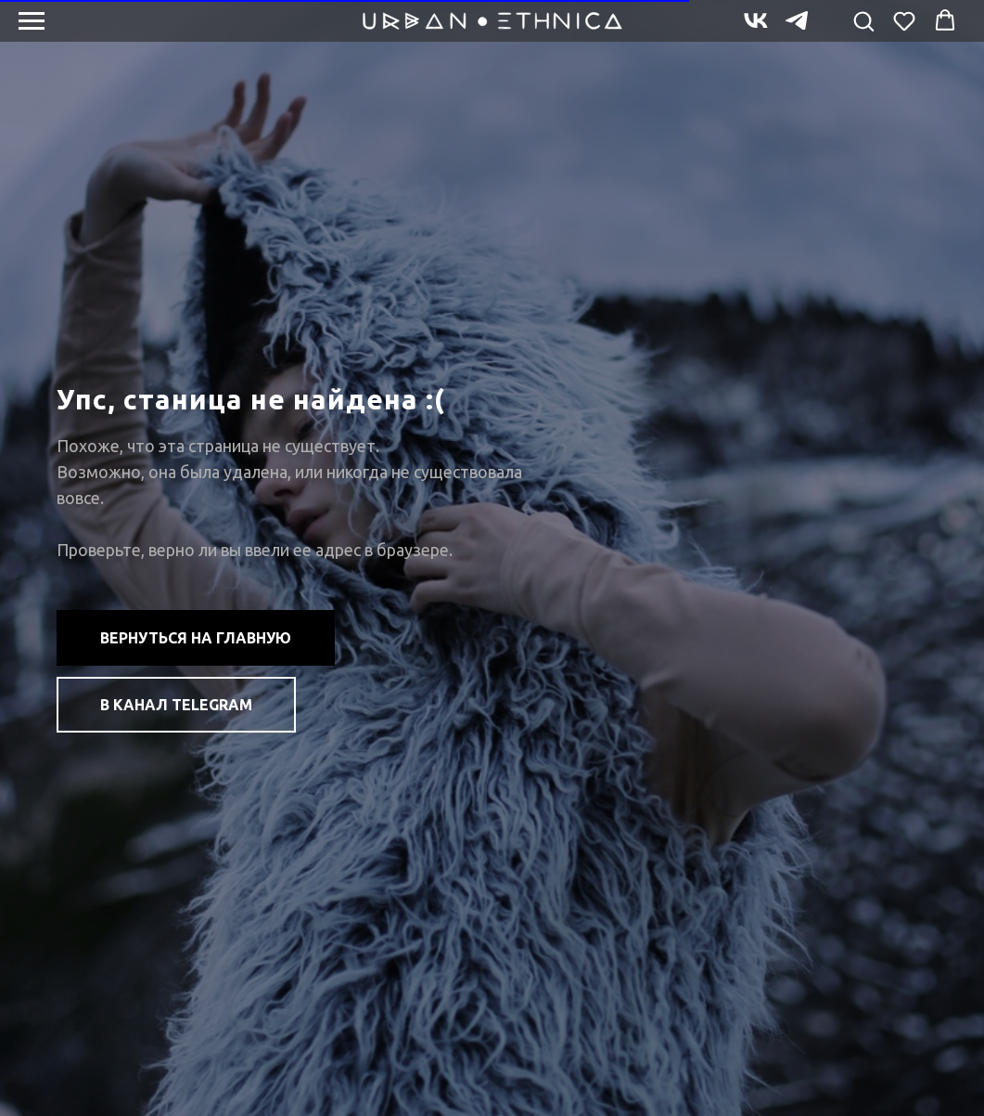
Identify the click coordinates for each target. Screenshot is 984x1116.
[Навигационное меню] (32, 21)
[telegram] (797, 29)
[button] (863, 20)
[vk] (756, 29)
